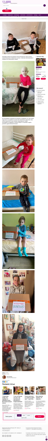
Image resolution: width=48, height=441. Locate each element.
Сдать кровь (39, 98)
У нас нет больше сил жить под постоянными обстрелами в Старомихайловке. (17, 399)
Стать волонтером (40, 99)
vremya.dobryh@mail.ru (13, 3)
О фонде (5, 15)
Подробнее (43, 78)
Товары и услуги (40, 101)
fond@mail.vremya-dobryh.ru (30, 435)
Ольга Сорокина (9, 376)
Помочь (7, 10)
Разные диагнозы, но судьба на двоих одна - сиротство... (29, 398)
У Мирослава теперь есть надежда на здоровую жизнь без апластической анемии (7, 400)
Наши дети (10, 15)
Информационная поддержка (40, 103)
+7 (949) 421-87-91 (29, 434)
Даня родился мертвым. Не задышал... (39, 398)
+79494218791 (5, 3)
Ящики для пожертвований (40, 96)
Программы (16, 15)
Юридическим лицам (41, 94)
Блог (40, 15)
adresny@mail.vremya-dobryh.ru (37, 429)
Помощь (35, 15)
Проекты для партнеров (39, 92)
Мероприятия (29, 15)
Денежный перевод (41, 90)
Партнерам (22, 15)
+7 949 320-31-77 (28, 429)
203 (32, 434)
